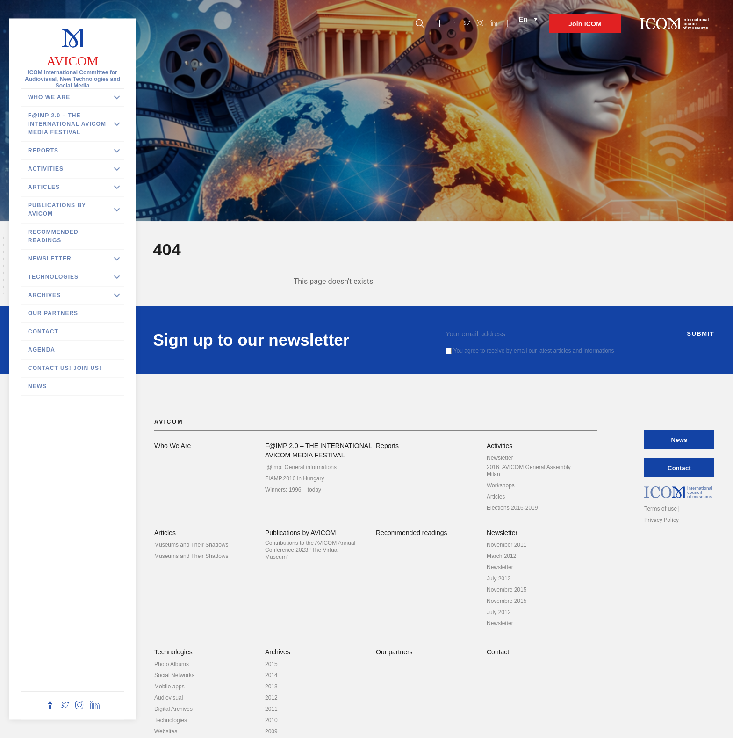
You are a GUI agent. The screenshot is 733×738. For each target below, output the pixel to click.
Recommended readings (53, 236)
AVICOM (72, 61)
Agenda (41, 350)
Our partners (53, 313)
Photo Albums (171, 664)
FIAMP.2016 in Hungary (294, 478)
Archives (44, 295)
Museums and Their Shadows (191, 545)
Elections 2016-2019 (512, 508)
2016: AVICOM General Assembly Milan (529, 471)
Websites (165, 731)
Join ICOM (585, 24)
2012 (271, 698)
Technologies (53, 277)
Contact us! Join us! (64, 368)
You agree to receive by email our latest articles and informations (534, 351)
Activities (46, 169)
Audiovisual (168, 698)
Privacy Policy (661, 520)
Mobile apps (169, 686)
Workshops (501, 485)
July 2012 (498, 578)
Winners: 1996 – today (293, 489)
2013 (271, 686)
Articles (44, 187)
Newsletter (50, 258)
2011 (271, 709)
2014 (271, 675)
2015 (271, 664)
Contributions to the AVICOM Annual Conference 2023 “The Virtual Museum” (310, 550)
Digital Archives (173, 709)
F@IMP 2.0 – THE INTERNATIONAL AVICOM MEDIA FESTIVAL (67, 124)
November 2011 (506, 545)
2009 (271, 731)
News (37, 386)
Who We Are (49, 97)
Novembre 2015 (506, 589)
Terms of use (660, 509)
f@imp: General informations (301, 467)
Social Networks (174, 675)
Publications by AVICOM (57, 209)
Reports (43, 150)
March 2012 (501, 556)
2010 (271, 720)
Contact (43, 331)
